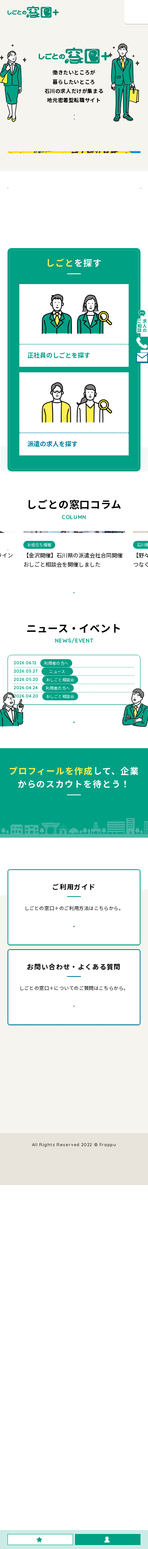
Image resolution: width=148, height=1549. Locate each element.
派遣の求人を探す (31, 1429)
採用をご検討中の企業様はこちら (100, 1417)
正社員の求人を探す (33, 1417)
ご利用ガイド (27, 1452)
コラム (20, 1440)
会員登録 (75, 1429)
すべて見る (86, 729)
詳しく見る (86, 1252)
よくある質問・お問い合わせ (96, 1452)
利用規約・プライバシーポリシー (74, 1501)
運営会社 (22, 1464)
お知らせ (75, 1440)
